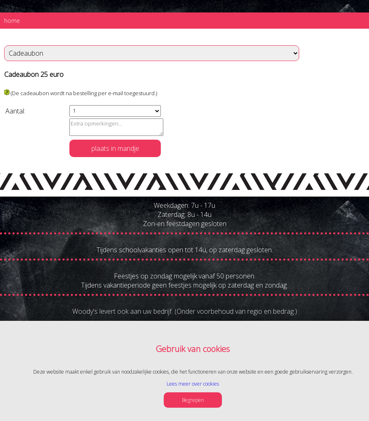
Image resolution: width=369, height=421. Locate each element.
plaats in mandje (115, 148)
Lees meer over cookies (193, 383)
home (12, 21)
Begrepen (193, 400)
